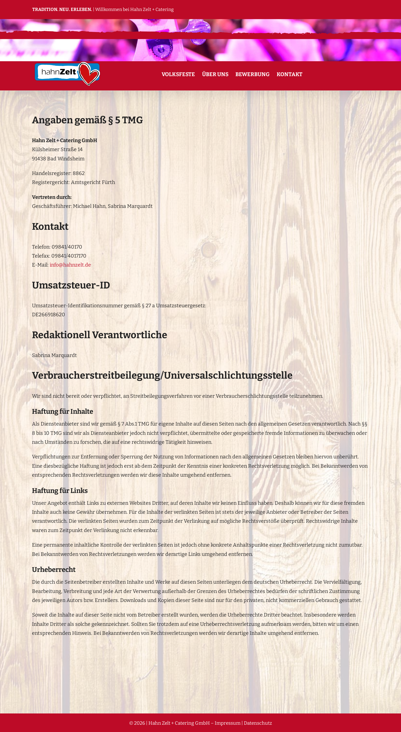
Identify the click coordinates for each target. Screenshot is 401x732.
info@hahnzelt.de (70, 265)
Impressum (227, 723)
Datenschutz (258, 723)
